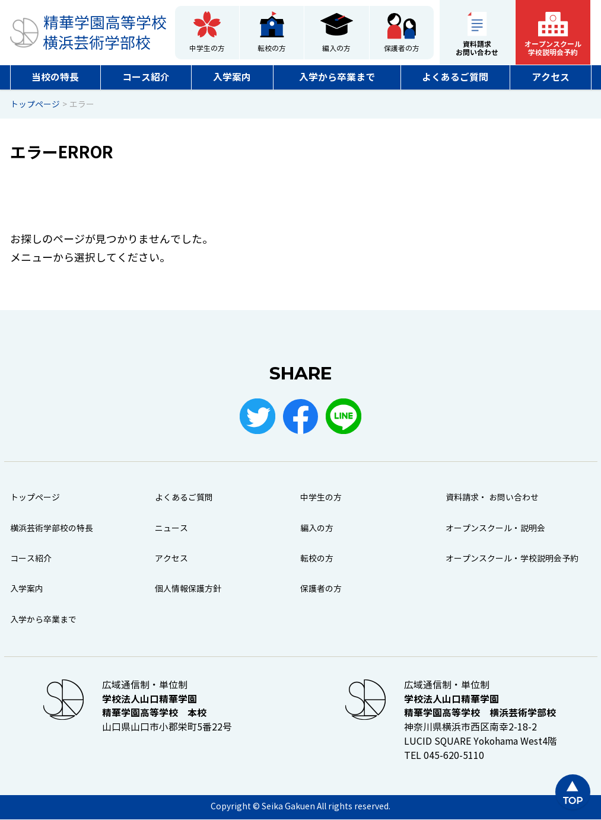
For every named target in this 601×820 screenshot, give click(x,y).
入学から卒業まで (337, 77)
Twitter (257, 416)
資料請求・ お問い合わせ (492, 498)
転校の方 (271, 48)
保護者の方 (401, 48)
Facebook (301, 416)
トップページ (35, 498)
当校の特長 (55, 77)
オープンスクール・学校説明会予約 (512, 559)
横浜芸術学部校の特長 (51, 529)
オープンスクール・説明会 (495, 529)
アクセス (551, 77)
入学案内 (232, 77)
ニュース (171, 529)
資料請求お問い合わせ (477, 48)
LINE (344, 416)
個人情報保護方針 (188, 590)
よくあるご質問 (455, 77)
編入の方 (336, 48)
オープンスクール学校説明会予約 (552, 48)
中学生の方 (207, 48)
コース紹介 (146, 77)
